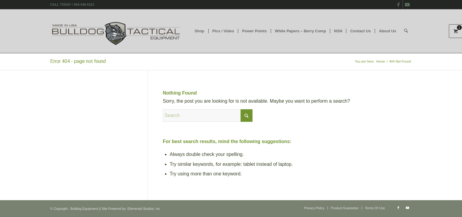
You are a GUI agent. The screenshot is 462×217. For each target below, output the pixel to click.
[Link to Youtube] (407, 4)
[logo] (116, 31)
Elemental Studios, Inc (143, 208)
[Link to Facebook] (398, 4)
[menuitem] (199, 31)
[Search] (406, 31)
